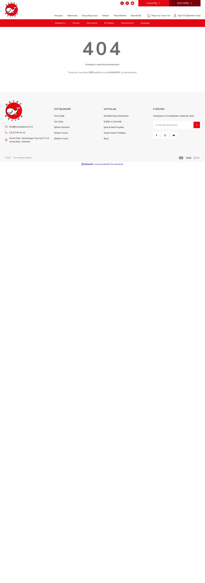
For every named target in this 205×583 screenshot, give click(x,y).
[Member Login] (187, 15)
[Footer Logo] (14, 110)
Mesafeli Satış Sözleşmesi (116, 115)
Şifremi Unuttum (62, 127)
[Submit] (197, 125)
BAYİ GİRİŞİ (184, 3)
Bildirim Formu (61, 138)
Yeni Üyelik (59, 115)
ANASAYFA (114, 72)
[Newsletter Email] (177, 125)
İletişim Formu (61, 132)
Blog (106, 138)
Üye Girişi (58, 121)
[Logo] (11, 9)
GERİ (91, 72)
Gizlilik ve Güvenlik (112, 121)
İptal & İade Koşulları (114, 127)
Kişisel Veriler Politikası (115, 132)
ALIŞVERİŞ (153, 3)
